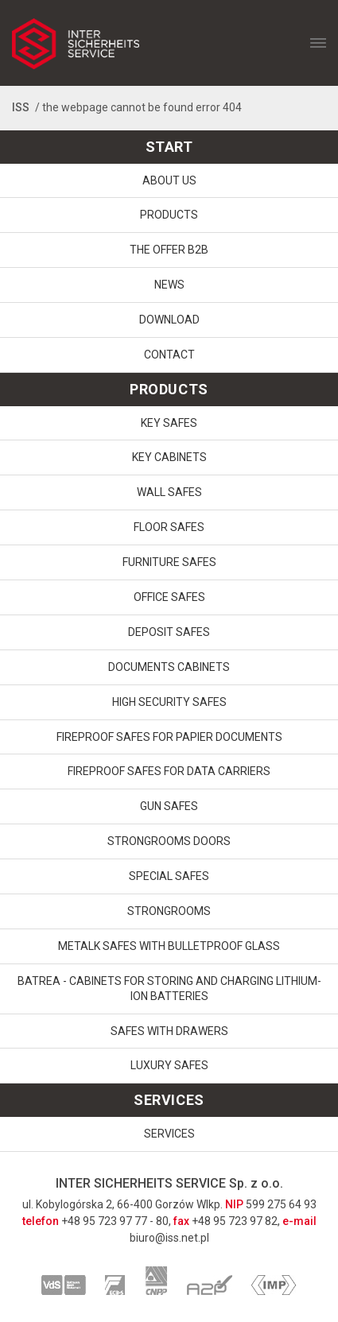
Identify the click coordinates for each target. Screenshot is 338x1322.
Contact (169, 354)
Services (169, 1133)
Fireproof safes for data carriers (169, 771)
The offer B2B (169, 249)
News (169, 284)
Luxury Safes (169, 1065)
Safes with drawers (169, 1031)
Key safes (169, 423)
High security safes (169, 702)
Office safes (169, 597)
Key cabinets (169, 457)
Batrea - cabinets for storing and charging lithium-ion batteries (169, 988)
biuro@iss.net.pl (169, 1237)
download (169, 319)
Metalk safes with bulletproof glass (169, 946)
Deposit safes (169, 632)
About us (169, 180)
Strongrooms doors (169, 841)
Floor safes (169, 527)
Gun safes (169, 806)
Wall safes (169, 492)
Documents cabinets (169, 667)
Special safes (169, 876)
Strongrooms (169, 911)
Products (169, 214)
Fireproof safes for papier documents (169, 737)
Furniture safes (169, 562)
